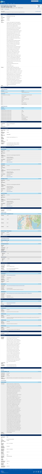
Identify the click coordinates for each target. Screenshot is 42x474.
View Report (39, 7)
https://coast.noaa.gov (9, 176)
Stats (11, 3)
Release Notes (16, 469)
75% (39, 6)
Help (14, 3)
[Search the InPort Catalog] (35, 1)
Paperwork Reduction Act (30, 469)
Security (26, 469)
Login (1, 3)
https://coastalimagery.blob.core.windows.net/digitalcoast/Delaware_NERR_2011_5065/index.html (19, 293)
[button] (18, 215)
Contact (13, 469)
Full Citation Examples (38, 11)
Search (8, 3)
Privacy (24, 469)
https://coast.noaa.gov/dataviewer (11, 302)
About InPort (10, 469)
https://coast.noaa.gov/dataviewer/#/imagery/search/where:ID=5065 (15, 285)
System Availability (20, 469)
